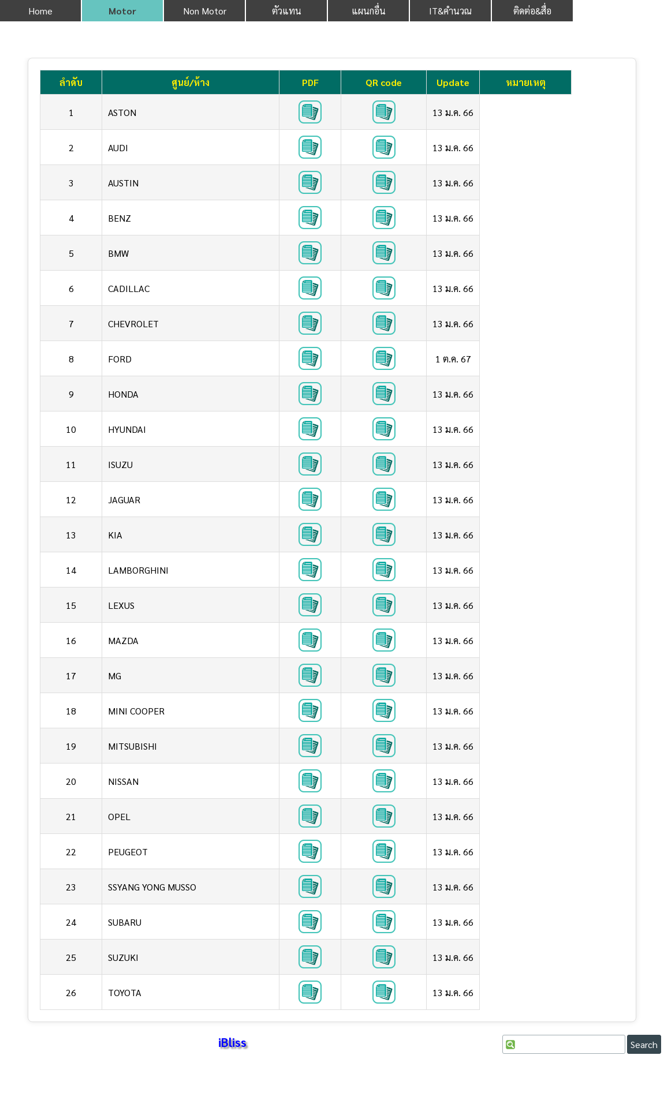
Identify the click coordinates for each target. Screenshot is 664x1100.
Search (644, 1044)
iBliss (232, 1042)
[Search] (563, 1044)
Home (40, 11)
